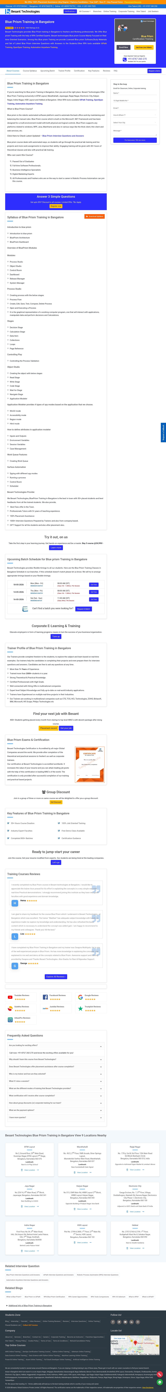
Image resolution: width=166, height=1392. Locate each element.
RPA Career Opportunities (77, 1297)
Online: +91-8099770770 (65, 6)
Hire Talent (141, 11)
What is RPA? (134, 1297)
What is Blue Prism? (13, 1297)
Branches (97, 11)
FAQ (115, 71)
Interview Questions (78, 1321)
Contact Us (36, 1337)
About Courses (12, 71)
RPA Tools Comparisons (100, 1297)
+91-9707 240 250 (150, 6)
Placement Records (132, 2)
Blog (7, 1321)
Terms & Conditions (60, 1341)
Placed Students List (13, 1325)
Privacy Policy (21, 1341)
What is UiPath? (148, 1297)
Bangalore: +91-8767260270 (40, 6)
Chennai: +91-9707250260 (16, 6)
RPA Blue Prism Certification (54, 1297)
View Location (29, 1170)
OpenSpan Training (21, 47)
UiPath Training (86, 100)
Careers (46, 1337)
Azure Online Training (34, 1359)
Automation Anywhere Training (44, 47)
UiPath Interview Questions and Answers (58, 1275)
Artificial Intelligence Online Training (86, 1359)
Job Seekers (153, 11)
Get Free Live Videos (144, 47)
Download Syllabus (94, 216)
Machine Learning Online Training (74, 1355)
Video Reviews (34, 1321)
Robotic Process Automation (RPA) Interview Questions (97, 1275)
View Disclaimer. (148, 1387)
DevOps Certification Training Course (36, 1352)
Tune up (56, 636)
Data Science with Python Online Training (44, 1355)
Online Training (109, 11)
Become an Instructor (75, 1337)
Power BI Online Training (14, 1359)
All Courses (84, 11)
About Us (8, 1337)
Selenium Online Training (81, 1352)
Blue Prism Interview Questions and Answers (63, 136)
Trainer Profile (64, 71)
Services (17, 1337)
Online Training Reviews (51, 1321)
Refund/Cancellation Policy (80, 1341)
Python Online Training (60, 1352)
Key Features (93, 71)
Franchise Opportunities (94, 1337)
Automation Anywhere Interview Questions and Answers (27, 1280)
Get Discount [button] (56, 802)
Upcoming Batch (47, 71)
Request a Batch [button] (83, 609)
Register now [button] (56, 206)
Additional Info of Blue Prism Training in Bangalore (30, 1305)
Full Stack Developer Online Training (57, 1359)
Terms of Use (46, 1341)
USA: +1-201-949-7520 (86, 6)
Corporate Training (126, 11)
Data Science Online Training (16, 1355)
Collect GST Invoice (30, 1325)
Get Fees (94, 585)
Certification (79, 71)
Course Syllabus (30, 71)
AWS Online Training (12, 1352)
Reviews (106, 71)
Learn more (56, 547)
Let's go (56, 862)
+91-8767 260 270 (137, 58)
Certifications (70, 11)
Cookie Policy (33, 1341)
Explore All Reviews (56, 976)
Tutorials (24, 1321)
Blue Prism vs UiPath (32, 1297)
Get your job (66, 728)
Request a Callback (163, 432)
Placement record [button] (48, 728)
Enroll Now (123, 47)
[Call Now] (160, 1374)
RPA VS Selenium (118, 1297)
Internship (14, 1321)
